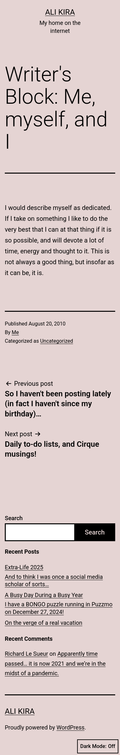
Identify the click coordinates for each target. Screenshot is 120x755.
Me (15, 332)
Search (14, 518)
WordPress (70, 727)
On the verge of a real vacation (43, 622)
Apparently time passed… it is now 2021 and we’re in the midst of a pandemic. (55, 663)
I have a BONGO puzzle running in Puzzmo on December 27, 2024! (58, 608)
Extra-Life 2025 (24, 567)
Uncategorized (56, 341)
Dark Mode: (97, 746)
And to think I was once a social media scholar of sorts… (54, 580)
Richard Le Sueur (26, 653)
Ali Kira (60, 12)
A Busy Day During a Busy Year (44, 595)
